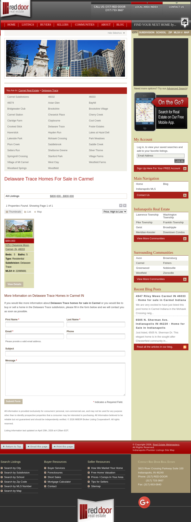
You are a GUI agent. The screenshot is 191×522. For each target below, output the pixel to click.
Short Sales (54, 477)
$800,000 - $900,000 (62, 196)
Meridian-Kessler (145, 232)
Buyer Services (56, 468)
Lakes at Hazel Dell (99, 132)
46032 (51, 96)
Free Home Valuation (103, 472)
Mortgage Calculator (59, 481)
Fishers (167, 262)
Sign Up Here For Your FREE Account (158, 168)
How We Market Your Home (107, 468)
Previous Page (121, 206)
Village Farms (96, 156)
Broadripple (169, 227)
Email (9, 331)
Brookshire (53, 108)
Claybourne (54, 120)
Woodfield (53, 168)
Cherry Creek (96, 114)
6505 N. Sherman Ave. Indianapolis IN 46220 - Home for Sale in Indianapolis (160, 323)
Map (38, 211)
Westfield (141, 272)
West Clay (53, 162)
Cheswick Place (56, 114)
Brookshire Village (98, 108)
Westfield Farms (97, 162)
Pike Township (144, 222)
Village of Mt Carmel (17, 162)
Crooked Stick (14, 126)
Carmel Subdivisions (18, 96)
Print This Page (63, 446)
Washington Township (170, 216)
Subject (9, 348)
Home (12, 24)
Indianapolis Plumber (144, 450)
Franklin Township (173, 222)
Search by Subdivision (17, 472)
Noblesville (169, 267)
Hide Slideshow (116, 33)
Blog (120, 24)
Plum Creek (13, 144)
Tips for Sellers (99, 481)
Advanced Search (177, 88)
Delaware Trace (50, 90)
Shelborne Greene (57, 150)
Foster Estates (96, 126)
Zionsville (168, 272)
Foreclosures (55, 472)
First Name (12, 319)
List (27, 211)
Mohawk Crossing (57, 138)
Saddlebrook (54, 144)
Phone (70, 331)
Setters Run (13, 150)
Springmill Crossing (17, 156)
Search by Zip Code (15, 481)
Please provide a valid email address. (23, 341)
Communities (84, 24)
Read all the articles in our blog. (155, 346)
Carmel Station (15, 114)
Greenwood (142, 267)
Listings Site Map (165, 450)
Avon (139, 258)
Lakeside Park (14, 138)
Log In (179, 161)
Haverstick (12, 132)
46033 (92, 96)
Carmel (140, 262)
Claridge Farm (14, 120)
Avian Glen (54, 102)
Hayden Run (54, 132)
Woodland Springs (16, 168)
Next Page (125, 206)
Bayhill (92, 102)
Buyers (45, 24)
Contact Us (176, 6)
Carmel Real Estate (28, 90)
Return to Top (12, 446)
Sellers (63, 24)
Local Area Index (147, 6)
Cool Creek (95, 120)
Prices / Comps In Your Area (107, 477)
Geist (139, 227)
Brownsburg (170, 258)
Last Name (73, 319)
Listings (28, 24)
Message (11, 360)
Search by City (12, 468)
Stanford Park (55, 156)
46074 (10, 102)
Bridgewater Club (16, 108)
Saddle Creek (96, 144)
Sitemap (96, 486)
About (106, 24)
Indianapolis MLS (146, 188)
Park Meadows (97, 138)
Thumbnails (13, 211)
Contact (52, 486)
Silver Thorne (96, 150)
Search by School (14, 477)
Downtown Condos (174, 232)
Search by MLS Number (18, 486)
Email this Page (37, 446)
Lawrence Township (147, 214)
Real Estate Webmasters (20, 10)
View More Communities (151, 238)
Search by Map (12, 490)
